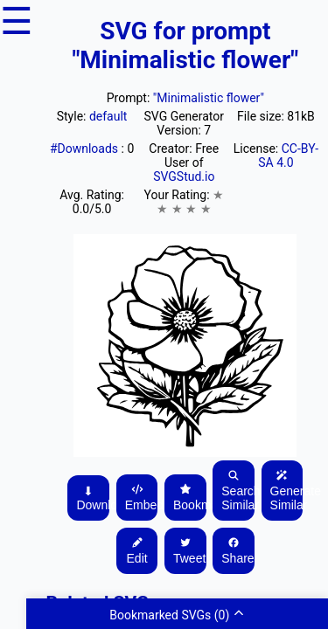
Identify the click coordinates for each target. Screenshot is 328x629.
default (108, 116)
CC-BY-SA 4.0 (288, 155)
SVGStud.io (183, 176)
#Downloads (86, 149)
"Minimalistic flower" (208, 98)
